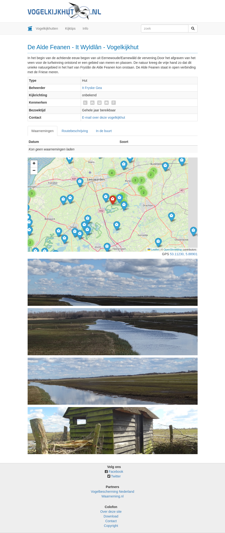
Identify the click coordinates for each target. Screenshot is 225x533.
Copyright (111, 526)
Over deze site (111, 511)
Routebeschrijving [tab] (75, 131)
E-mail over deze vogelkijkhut (103, 117)
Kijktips (70, 28)
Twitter (116, 476)
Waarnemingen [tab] (42, 131)
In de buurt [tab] (104, 131)
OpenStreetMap (173, 249)
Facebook (116, 471)
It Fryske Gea (92, 88)
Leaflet (153, 249)
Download (111, 516)
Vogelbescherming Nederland (112, 491)
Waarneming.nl (113, 496)
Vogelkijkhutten (47, 28)
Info (85, 28)
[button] (29, 223)
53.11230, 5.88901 (184, 254)
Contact (111, 521)
